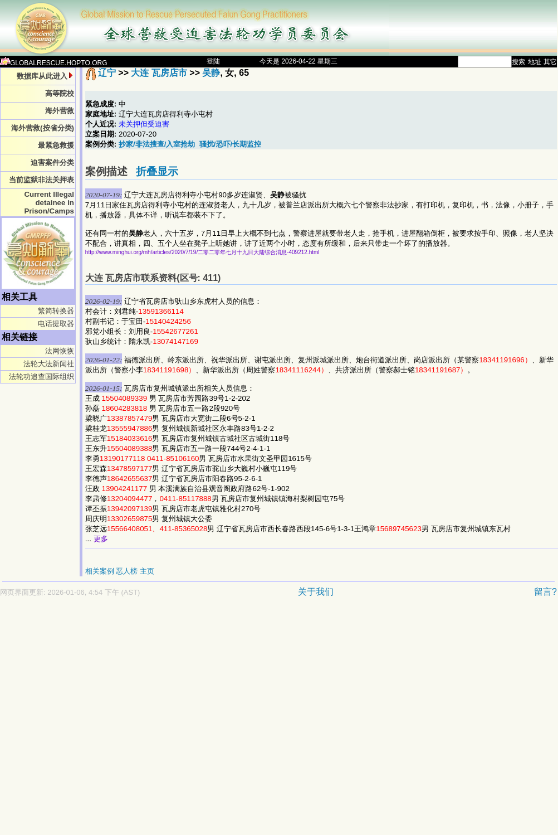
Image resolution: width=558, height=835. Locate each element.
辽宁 (107, 72)
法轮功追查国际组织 (41, 376)
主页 (147, 571)
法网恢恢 (59, 351)
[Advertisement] (104, 721)
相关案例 (99, 571)
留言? (545, 591)
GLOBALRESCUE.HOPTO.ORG (53, 63)
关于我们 (316, 591)
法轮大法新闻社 (48, 364)
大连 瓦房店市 (159, 72)
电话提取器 (56, 323)
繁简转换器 (56, 311)
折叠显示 (157, 171)
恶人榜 (127, 571)
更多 (101, 539)
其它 (550, 62)
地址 (534, 62)
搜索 (518, 62)
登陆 (213, 61)
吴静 (211, 72)
